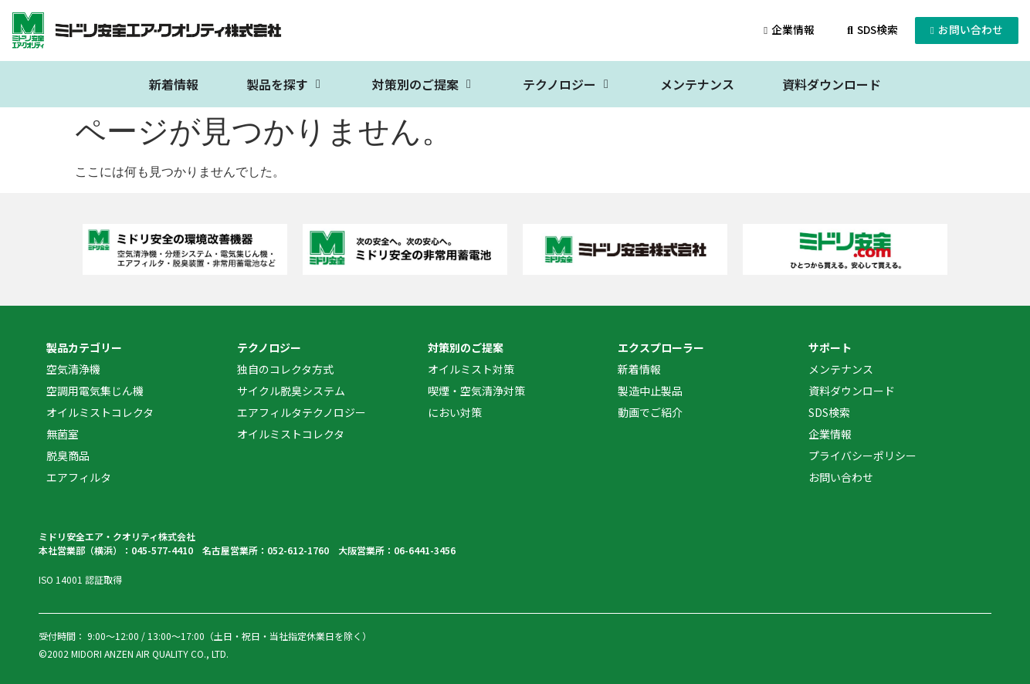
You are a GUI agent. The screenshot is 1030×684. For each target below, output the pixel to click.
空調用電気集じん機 (95, 390)
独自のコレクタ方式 (285, 369)
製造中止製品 (650, 390)
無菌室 (62, 434)
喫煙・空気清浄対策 (476, 390)
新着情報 (639, 369)
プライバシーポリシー (862, 455)
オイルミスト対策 (471, 369)
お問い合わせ (840, 477)
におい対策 (455, 412)
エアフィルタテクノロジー (301, 412)
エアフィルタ (78, 477)
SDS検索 (829, 412)
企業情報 (830, 434)
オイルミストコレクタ (100, 412)
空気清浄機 (73, 369)
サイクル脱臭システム (291, 390)
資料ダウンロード (851, 390)
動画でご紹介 (650, 412)
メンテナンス (840, 369)
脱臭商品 (68, 455)
